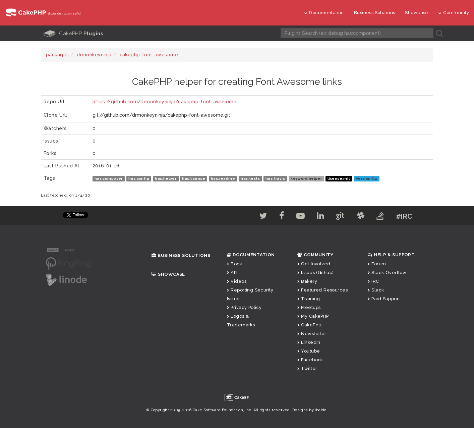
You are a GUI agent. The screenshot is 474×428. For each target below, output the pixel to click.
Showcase (416, 12)
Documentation (324, 12)
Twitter (307, 368)
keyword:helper (306, 178)
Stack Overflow (387, 272)
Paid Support (384, 298)
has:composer (109, 178)
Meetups (308, 307)
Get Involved (313, 263)
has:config (138, 178)
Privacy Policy (244, 307)
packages (57, 54)
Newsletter (312, 333)
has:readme (223, 178)
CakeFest (309, 324)
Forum (377, 263)
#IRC (404, 216)
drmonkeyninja (94, 54)
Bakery (307, 281)
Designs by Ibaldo (309, 410)
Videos (236, 281)
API (232, 272)
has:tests (250, 178)
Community (453, 12)
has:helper (165, 178)
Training (308, 298)
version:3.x (366, 178)
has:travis (275, 178)
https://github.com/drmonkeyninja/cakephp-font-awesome (165, 101)
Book (234, 263)
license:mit (339, 178)
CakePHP (73, 34)
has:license (193, 178)
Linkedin (308, 342)
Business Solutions (374, 12)
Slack (376, 289)
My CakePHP (313, 316)
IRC (373, 281)
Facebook (310, 359)
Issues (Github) (315, 272)
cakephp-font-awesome (149, 54)
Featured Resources (322, 289)
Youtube (308, 351)
